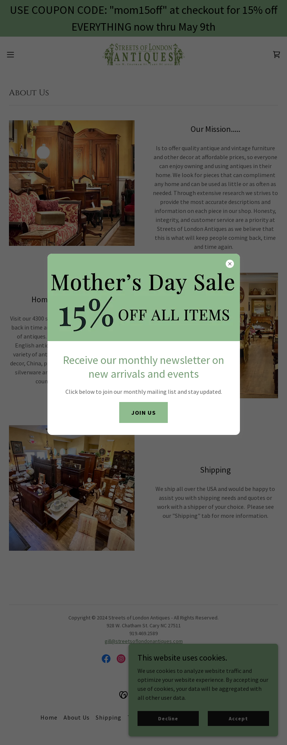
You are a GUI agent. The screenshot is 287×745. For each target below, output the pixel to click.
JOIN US (143, 412)
